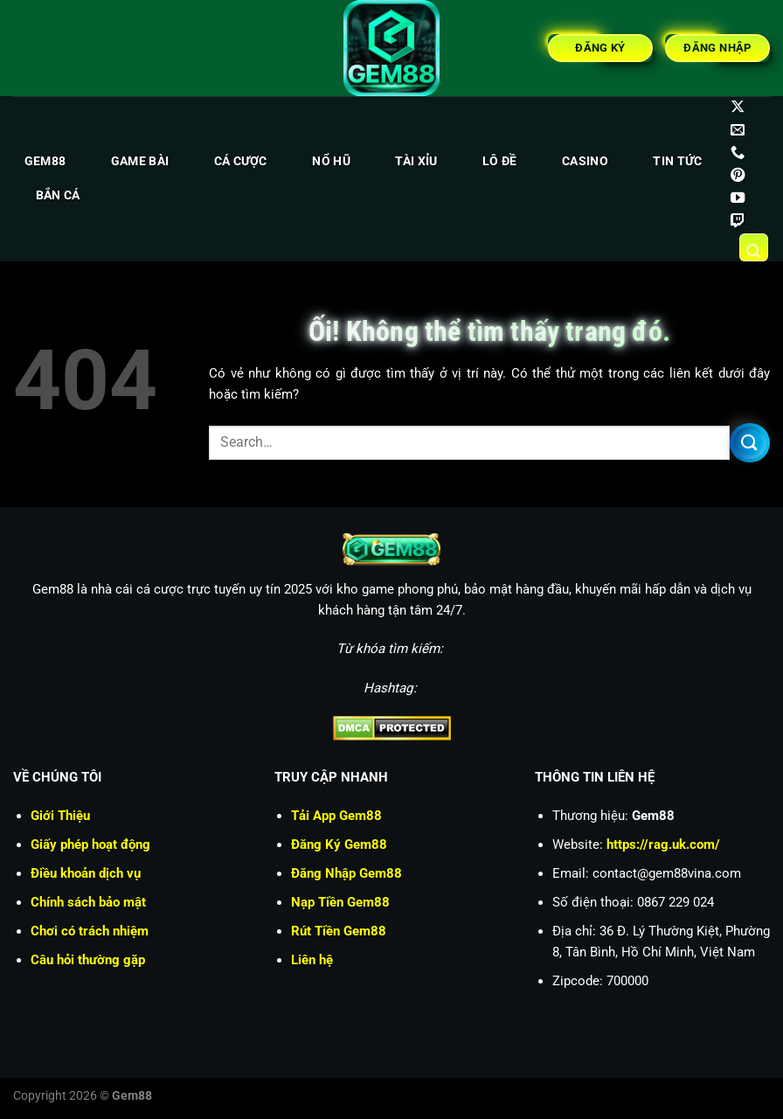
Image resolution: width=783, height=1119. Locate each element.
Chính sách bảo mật (88, 902)
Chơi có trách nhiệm (90, 931)
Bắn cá (58, 195)
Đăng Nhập (346, 873)
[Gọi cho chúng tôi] (738, 153)
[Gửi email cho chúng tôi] (738, 130)
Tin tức (677, 161)
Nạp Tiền (340, 902)
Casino (585, 161)
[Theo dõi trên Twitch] (738, 221)
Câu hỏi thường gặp (88, 960)
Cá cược (240, 161)
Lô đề (499, 161)
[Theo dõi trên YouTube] (738, 198)
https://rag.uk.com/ (663, 844)
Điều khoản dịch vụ (86, 873)
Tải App (336, 816)
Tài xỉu (416, 161)
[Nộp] (750, 442)
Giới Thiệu (60, 816)
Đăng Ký (339, 844)
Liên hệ (312, 960)
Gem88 (45, 161)
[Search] (754, 247)
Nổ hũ (331, 161)
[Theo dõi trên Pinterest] (738, 176)
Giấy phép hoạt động (90, 844)
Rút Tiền (338, 931)
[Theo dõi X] (738, 107)
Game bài (140, 161)
